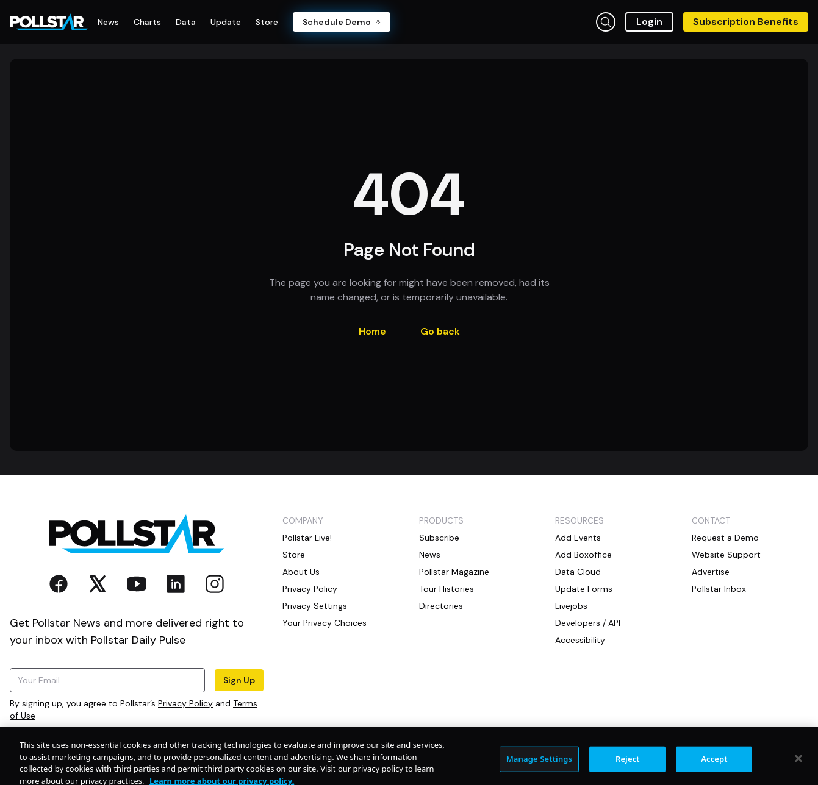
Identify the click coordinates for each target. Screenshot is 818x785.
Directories (441, 605)
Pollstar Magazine (454, 571)
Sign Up (239, 680)
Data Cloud (578, 571)
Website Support (726, 554)
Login (649, 21)
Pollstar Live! (307, 537)
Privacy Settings (314, 605)
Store (293, 554)
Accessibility (580, 639)
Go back (440, 331)
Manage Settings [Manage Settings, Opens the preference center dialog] (539, 769)
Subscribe (439, 537)
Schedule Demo (342, 22)
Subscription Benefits (745, 21)
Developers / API (587, 622)
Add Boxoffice (583, 554)
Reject (627, 769)
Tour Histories (446, 588)
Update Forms (583, 588)
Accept (714, 769)
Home (372, 331)
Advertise (711, 571)
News (429, 554)
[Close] (798, 769)
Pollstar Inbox (719, 588)
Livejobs (571, 605)
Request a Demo (725, 537)
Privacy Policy (185, 703)
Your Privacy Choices (324, 622)
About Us (301, 571)
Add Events (578, 537)
